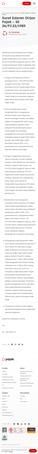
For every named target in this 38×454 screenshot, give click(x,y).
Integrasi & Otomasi (7, 388)
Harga (4, 371)
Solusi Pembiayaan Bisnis (9, 382)
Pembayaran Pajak (7, 377)
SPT (3, 385)
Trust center (23, 401)
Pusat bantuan (6, 412)
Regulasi (4, 409)
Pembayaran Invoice (8, 379)
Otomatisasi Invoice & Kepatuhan (26, 372)
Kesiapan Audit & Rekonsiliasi (25, 379)
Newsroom (5, 407)
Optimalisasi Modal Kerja (27, 383)
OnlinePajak (15, 32)
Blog (3, 398)
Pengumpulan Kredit (25, 376)
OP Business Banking (26, 386)
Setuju (33, 450)
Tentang (22, 396)
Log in (27, 3)
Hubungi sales (6, 396)
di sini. (11, 451)
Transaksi (4, 374)
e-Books (4, 401)
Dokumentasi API (7, 415)
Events (4, 404)
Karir (21, 398)
